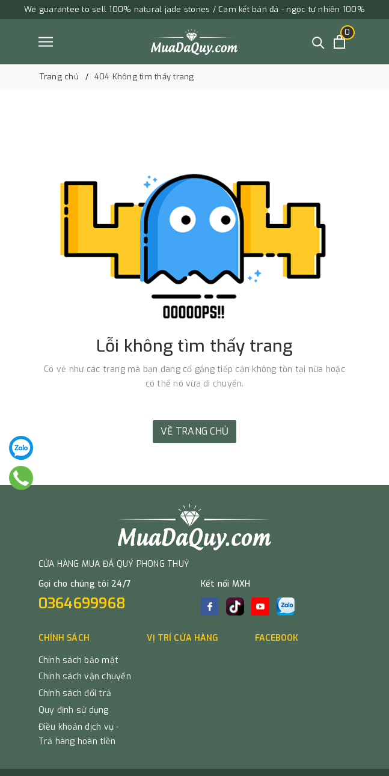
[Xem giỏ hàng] (339, 42)
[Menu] (45, 42)
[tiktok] (235, 606)
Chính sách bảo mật (78, 660)
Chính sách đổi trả (75, 693)
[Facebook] (210, 606)
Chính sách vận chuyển (84, 676)
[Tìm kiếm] (318, 41)
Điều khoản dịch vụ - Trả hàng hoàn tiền (79, 734)
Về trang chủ (194, 431)
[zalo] (286, 606)
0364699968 (82, 603)
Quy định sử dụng (73, 710)
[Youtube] (260, 606)
